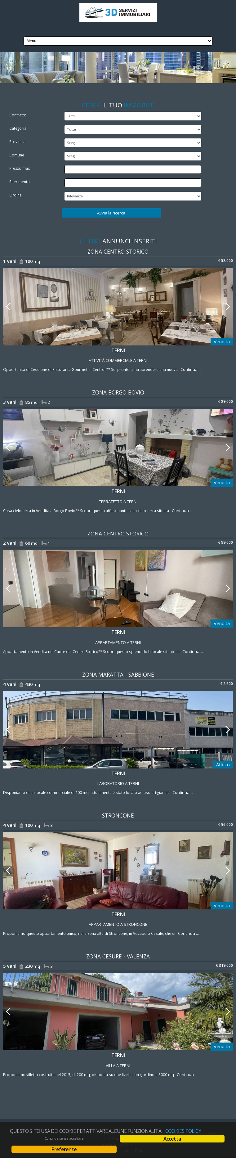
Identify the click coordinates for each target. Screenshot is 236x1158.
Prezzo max (19, 168)
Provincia (17, 141)
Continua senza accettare (64, 1138)
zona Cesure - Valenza (118, 956)
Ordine (15, 194)
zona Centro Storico (118, 251)
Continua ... (190, 369)
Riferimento (19, 181)
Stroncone (118, 815)
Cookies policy (183, 1131)
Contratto (17, 114)
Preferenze (64, 1149)
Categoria (17, 128)
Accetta (172, 1138)
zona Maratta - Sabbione (118, 674)
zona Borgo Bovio (118, 392)
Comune (16, 154)
